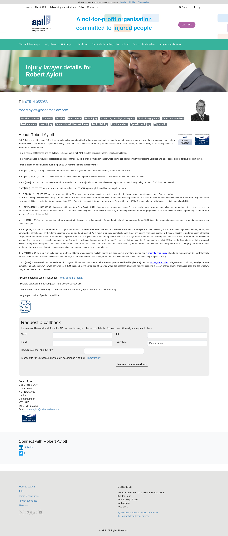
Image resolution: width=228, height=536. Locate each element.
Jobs (81, 7)
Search (184, 7)
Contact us (92, 7)
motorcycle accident (159, 262)
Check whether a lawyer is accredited (110, 44)
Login (198, 7)
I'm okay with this (127, 2)
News (29, 7)
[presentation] (43, 368)
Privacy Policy (93, 358)
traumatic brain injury (157, 253)
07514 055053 (36, 102)
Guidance (82, 44)
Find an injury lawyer (30, 44)
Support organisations (170, 44)
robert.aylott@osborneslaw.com (43, 110)
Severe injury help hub (144, 44)
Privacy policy (143, 2)
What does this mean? (71, 278)
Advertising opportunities (63, 7)
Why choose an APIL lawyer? (59, 44)
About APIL (41, 7)
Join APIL (187, 24)
